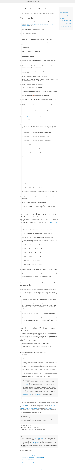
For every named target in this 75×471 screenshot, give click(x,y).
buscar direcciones (49, 408)
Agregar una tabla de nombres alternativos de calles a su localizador (66, 17)
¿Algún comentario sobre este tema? (50, 468)
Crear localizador (35, 442)
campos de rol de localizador (40, 192)
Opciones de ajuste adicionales (28, 458)
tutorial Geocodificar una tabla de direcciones (29, 408)
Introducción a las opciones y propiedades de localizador (33, 453)
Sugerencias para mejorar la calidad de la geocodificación (33, 457)
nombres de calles (53, 405)
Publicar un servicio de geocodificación (29, 462)
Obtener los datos (63, 10)
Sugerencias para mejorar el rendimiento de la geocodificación (34, 455)
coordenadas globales (38, 438)
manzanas (25, 405)
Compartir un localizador (26, 460)
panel (37, 394)
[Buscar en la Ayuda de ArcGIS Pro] (36, 1)
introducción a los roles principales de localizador (42, 121)
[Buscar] (47, 1)
